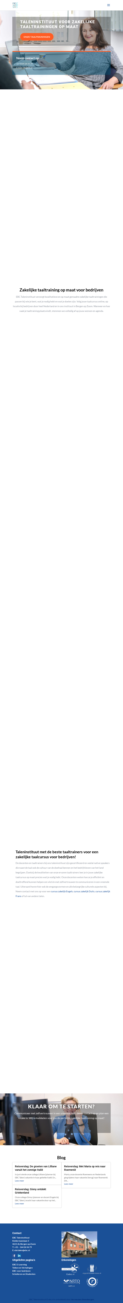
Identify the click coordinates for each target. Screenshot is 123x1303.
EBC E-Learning (19, 1264)
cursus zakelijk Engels (62, 891)
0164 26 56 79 (26, 63)
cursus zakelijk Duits (84, 891)
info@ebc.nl (28, 67)
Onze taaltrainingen (37, 37)
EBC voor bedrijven (21, 1271)
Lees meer (19, 1180)
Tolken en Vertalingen (22, 1267)
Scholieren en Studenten (23, 1274)
